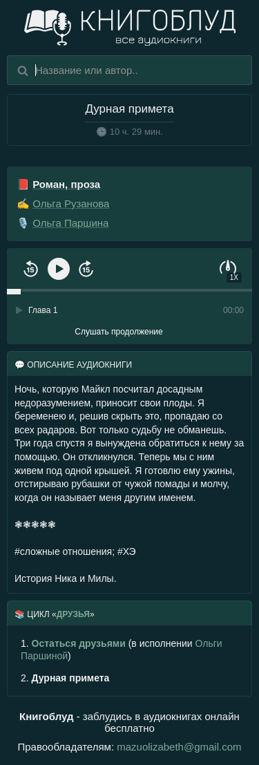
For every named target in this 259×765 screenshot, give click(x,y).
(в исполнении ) (121, 649)
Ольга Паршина (70, 223)
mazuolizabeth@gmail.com (179, 747)
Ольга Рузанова (70, 203)
